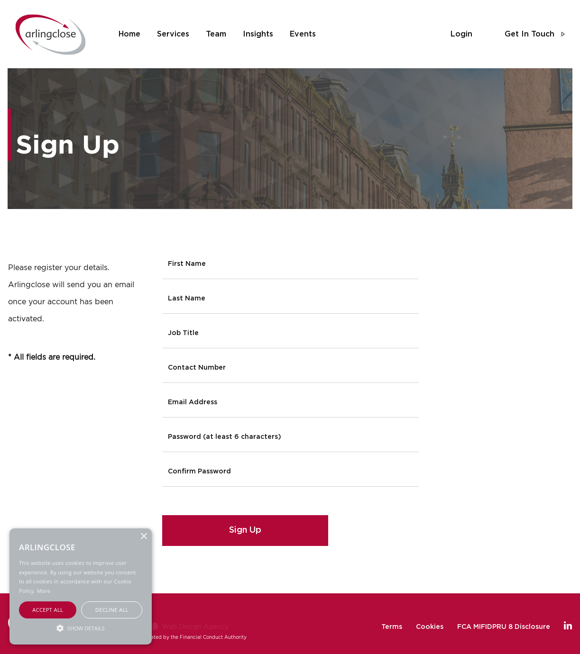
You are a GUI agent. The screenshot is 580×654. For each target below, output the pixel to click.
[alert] (80, 586)
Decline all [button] (112, 609)
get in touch (529, 34)
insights (258, 34)
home (129, 34)
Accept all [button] (47, 609)
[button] (80, 627)
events (303, 34)
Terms (391, 627)
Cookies (429, 627)
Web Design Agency (195, 626)
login (461, 34)
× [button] (143, 536)
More (43, 590)
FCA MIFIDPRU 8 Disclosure (503, 627)
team (216, 34)
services (173, 34)
